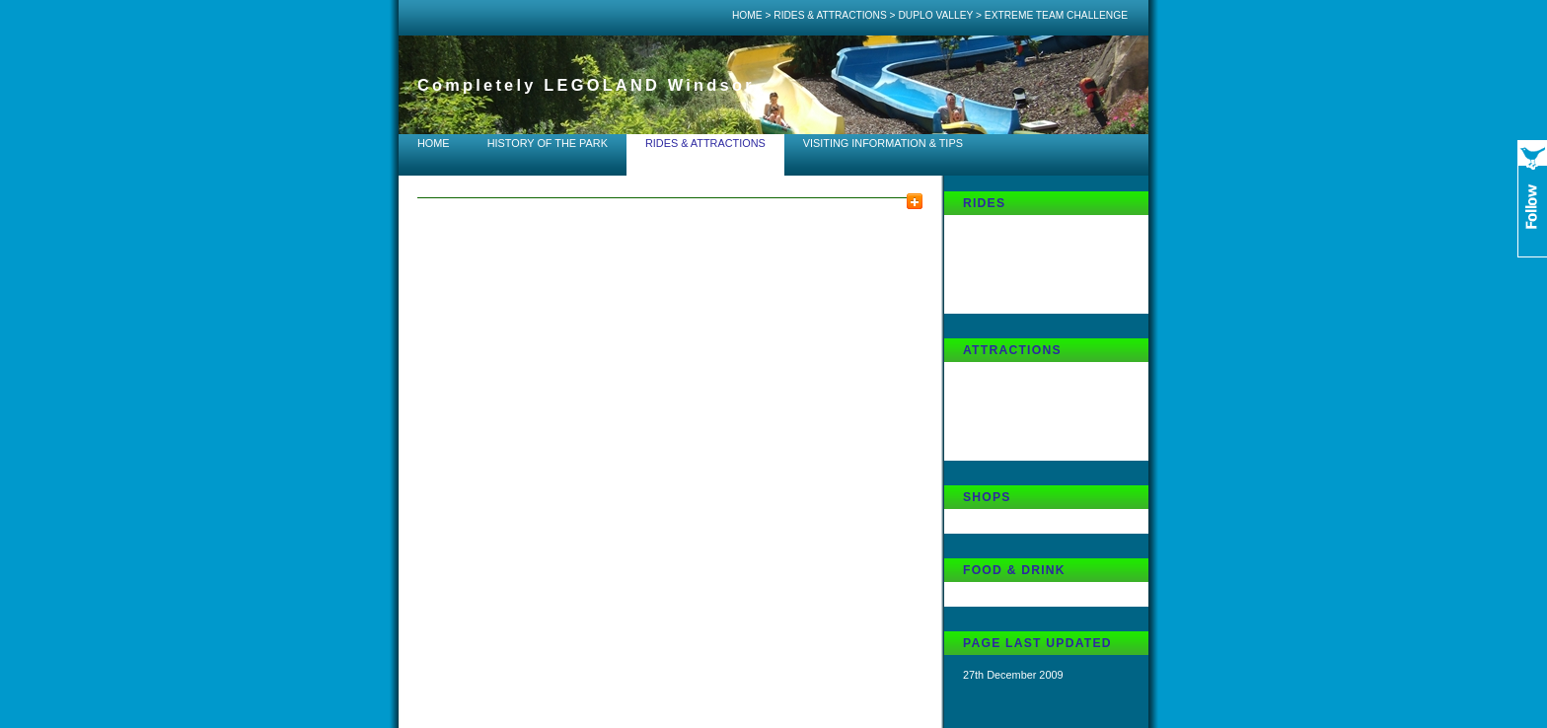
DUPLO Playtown (1005, 373)
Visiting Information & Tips (883, 143)
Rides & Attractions (830, 15)
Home (747, 15)
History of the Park (547, 143)
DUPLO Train (995, 275)
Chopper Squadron (1008, 250)
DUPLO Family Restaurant (1026, 593)
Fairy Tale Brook (1001, 226)
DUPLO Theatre (1001, 397)
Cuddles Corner (1000, 520)
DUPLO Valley (935, 15)
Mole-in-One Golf (1004, 447)
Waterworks (991, 422)
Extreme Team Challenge (1023, 300)
